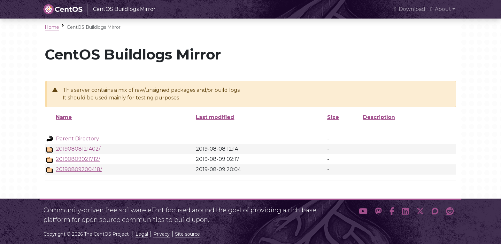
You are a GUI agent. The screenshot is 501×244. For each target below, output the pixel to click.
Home (52, 27)
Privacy (161, 234)
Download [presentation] (409, 9)
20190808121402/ (78, 149)
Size (333, 117)
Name (64, 117)
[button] (363, 212)
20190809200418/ (79, 169)
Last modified (215, 117)
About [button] (440, 9)
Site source (187, 234)
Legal (141, 234)
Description (379, 117)
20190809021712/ (78, 159)
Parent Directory (77, 139)
